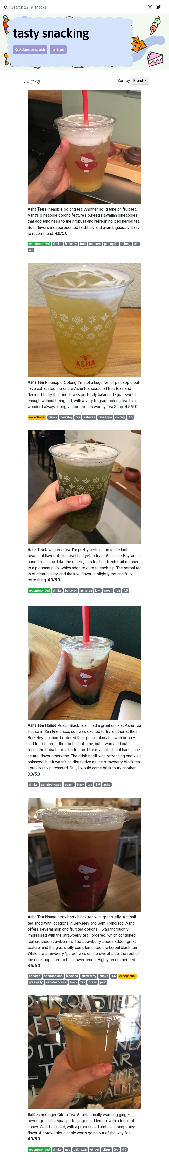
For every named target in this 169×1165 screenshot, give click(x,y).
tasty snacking (51, 33)
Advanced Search (30, 50)
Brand (138, 81)
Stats (58, 50)
